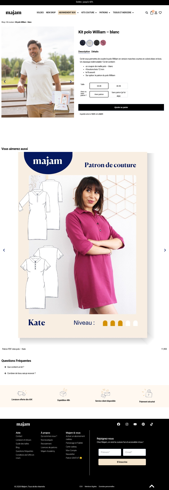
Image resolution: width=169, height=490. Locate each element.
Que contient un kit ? (15, 367)
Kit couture (10, 22)
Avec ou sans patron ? (83, 93)
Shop (3, 22)
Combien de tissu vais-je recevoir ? (21, 373)
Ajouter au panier (121, 107)
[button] (146, 12)
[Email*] (134, 451)
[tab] (84, 52)
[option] (99, 86)
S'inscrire (122, 461)
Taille (82, 84)
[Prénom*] (109, 451)
